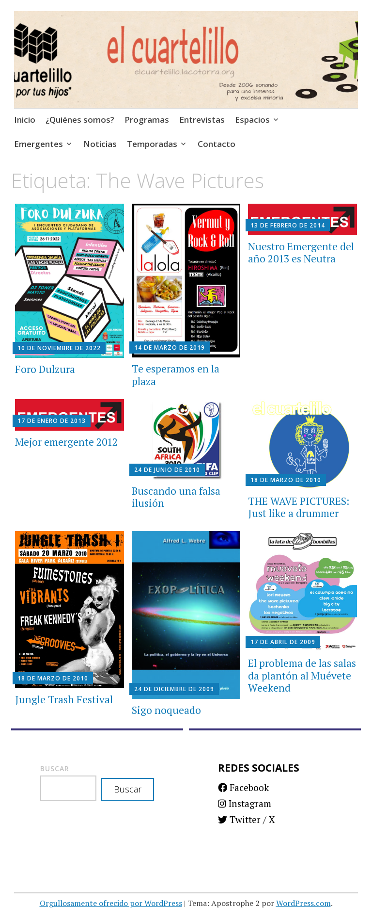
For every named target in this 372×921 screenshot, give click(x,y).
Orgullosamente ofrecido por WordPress (111, 903)
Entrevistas (202, 119)
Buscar (54, 768)
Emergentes (38, 143)
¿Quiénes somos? (80, 119)
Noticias (100, 143)
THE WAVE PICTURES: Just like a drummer (298, 507)
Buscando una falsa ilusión (176, 497)
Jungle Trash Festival (64, 699)
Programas (146, 119)
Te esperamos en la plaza (175, 375)
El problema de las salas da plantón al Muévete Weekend (302, 675)
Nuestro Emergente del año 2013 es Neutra (301, 252)
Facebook (243, 787)
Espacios (252, 119)
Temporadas (152, 143)
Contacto (216, 143)
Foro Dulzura (45, 369)
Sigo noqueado (166, 710)
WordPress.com (303, 903)
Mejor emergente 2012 (66, 442)
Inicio (24, 119)
